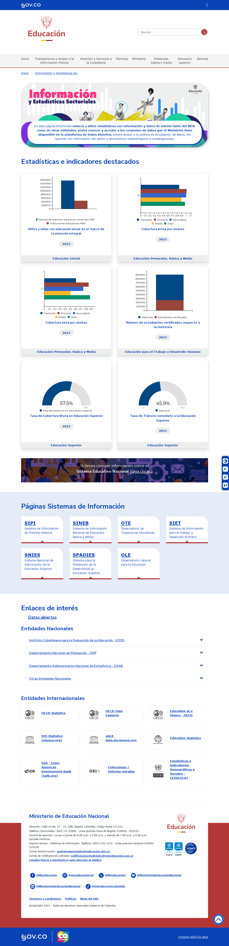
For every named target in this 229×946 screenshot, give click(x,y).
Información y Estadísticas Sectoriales (60, 73)
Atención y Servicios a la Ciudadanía (96, 60)
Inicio (25, 58)
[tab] (114, 640)
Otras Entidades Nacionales (50, 678)
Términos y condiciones (45, 898)
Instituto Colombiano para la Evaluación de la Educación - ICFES (76, 640)
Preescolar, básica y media (161, 60)
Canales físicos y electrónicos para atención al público (65, 860)
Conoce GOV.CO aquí (193, 937)
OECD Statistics (53, 713)
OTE (126, 522)
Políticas (71, 898)
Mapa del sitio (89, 898)
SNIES (32, 554)
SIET (175, 522)
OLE (126, 554)
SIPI (30, 522)
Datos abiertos (42, 617)
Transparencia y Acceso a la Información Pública (54, 60)
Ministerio (139, 58)
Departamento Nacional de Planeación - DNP (63, 653)
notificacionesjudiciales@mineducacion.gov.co (102, 855)
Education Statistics (185, 738)
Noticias (202, 58)
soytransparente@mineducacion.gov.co (83, 851)
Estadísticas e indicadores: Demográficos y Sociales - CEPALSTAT (182, 769)
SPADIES (84, 554)
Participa (122, 58)
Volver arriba (218, 919)
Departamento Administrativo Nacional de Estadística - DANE (76, 666)
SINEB (81, 522)
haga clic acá (141, 471)
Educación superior (185, 60)
